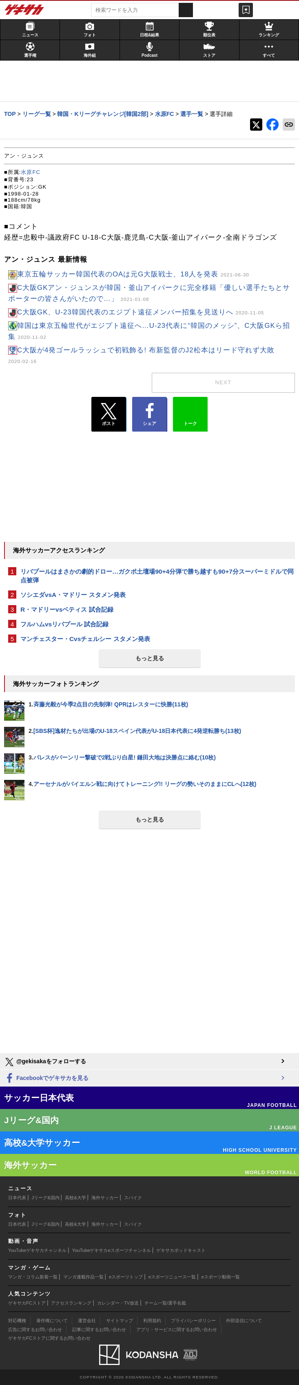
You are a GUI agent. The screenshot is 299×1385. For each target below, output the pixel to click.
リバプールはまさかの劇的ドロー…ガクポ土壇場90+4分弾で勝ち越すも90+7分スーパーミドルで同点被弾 (157, 575)
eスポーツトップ (126, 1276)
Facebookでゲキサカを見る (46, 1078)
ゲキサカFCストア (27, 1302)
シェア (149, 414)
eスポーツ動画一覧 (221, 1276)
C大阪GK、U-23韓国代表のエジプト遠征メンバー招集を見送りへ (140, 312)
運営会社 (87, 1320)
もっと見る (149, 658)
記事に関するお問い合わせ (99, 1329)
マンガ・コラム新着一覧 (33, 1276)
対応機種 (17, 1320)
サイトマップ (119, 1320)
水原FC (30, 172)
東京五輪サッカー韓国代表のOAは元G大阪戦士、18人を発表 (133, 274)
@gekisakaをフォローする (45, 1062)
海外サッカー (104, 1197)
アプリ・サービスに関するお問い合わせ (176, 1329)
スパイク (133, 1197)
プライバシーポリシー (193, 1320)
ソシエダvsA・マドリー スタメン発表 (73, 594)
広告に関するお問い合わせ (35, 1329)
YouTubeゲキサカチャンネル (37, 1250)
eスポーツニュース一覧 (172, 1276)
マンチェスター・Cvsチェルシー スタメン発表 (85, 638)
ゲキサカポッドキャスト (181, 1250)
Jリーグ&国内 (46, 1197)
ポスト (108, 414)
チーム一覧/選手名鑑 (165, 1302)
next (223, 382)
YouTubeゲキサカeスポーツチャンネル (111, 1250)
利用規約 (152, 1320)
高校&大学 (75, 1197)
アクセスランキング (71, 1302)
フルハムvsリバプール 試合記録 (64, 624)
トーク (190, 412)
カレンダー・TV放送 (118, 1302)
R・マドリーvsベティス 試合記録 (66, 609)
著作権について (52, 1320)
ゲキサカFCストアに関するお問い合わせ (49, 1338)
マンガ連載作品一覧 (83, 1276)
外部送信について (244, 1320)
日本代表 (17, 1197)
